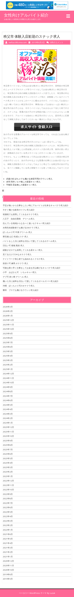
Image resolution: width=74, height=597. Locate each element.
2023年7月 (8, 449)
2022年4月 (8, 516)
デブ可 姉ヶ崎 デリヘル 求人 (15, 276)
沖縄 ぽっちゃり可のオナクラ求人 (19, 285)
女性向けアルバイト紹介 (26, 15)
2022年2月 (8, 525)
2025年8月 (8, 338)
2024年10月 (8, 382)
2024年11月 (8, 378)
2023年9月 (8, 440)
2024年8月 (8, 391)
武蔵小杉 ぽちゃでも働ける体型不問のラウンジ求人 (29, 178)
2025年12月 (8, 320)
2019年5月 (8, 578)
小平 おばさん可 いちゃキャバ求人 (20, 272)
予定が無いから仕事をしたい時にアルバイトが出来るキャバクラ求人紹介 (35, 205)
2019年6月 (8, 574)
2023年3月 (8, 467)
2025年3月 (8, 360)
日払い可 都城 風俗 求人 (13, 245)
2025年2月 (8, 364)
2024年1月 (8, 422)
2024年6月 (8, 400)
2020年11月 (8, 565)
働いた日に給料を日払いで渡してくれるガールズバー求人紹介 (30, 281)
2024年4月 (8, 409)
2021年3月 (8, 547)
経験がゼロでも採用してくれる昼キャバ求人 (23, 250)
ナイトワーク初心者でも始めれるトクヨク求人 (24, 259)
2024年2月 (8, 418)
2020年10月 (8, 570)
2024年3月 (8, 413)
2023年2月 (8, 471)
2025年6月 (8, 346)
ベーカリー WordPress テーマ (32, 593)
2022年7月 (8, 503)
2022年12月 (8, 480)
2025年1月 (8, 369)
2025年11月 (8, 324)
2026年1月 (8, 315)
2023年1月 (8, 476)
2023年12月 (8, 427)
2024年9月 (8, 387)
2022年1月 (8, 529)
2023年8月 (8, 445)
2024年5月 (8, 405)
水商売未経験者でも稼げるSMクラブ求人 (21, 227)
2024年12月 (8, 373)
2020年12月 (8, 561)
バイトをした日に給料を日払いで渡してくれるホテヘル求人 (29, 241)
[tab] (68, 16)
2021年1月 (8, 556)
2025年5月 (8, 351)
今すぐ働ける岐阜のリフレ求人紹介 (19, 209)
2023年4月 (8, 462)
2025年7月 (8, 342)
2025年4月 (8, 355)
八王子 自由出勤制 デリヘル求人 (19, 218)
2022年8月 (8, 498)
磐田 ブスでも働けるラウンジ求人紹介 (21, 290)
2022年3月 (8, 520)
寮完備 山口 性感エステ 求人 (15, 236)
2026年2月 (8, 311)
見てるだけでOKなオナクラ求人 (17, 254)
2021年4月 (8, 543)
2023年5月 (8, 458)
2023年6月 (8, 454)
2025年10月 (8, 329)
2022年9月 (8, 494)
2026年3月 (8, 306)
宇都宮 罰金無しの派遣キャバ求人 (21, 184)
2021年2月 (8, 552)
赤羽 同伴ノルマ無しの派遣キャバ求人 (23, 181)
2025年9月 (8, 333)
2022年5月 (8, 512)
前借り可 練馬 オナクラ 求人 (15, 263)
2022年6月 (8, 507)
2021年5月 (8, 538)
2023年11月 (8, 431)
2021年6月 (8, 534)
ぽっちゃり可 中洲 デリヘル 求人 (17, 232)
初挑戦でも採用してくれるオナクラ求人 (21, 214)
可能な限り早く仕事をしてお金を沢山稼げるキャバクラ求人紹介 (31, 267)
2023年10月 (8, 436)
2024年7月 (8, 396)
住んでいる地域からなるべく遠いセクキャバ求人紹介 (27, 223)
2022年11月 (8, 485)
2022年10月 (8, 489)
